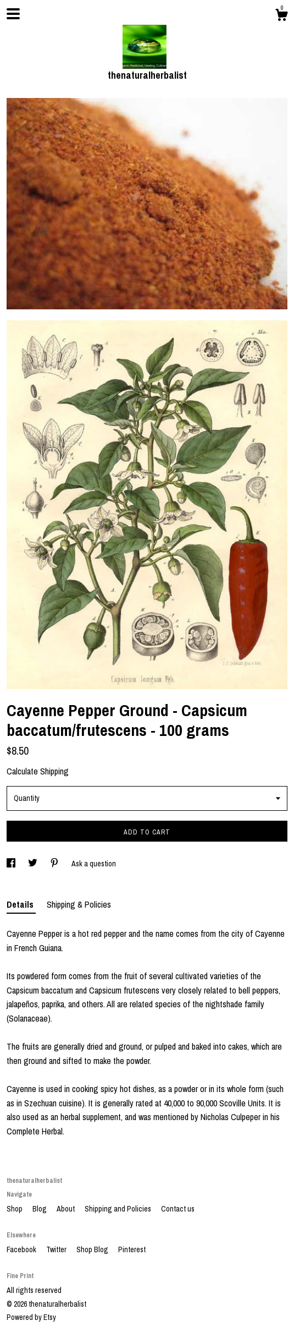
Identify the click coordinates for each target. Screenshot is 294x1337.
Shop (15, 1209)
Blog (40, 1209)
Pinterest (132, 1249)
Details (21, 904)
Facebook (22, 1249)
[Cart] (281, 16)
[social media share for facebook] (12, 864)
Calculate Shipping (38, 771)
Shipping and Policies (119, 1209)
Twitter (57, 1249)
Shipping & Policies (79, 904)
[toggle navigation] (13, 13)
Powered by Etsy (31, 1317)
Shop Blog (93, 1249)
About (66, 1209)
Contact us (178, 1209)
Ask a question (93, 864)
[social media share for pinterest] (55, 864)
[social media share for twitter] (33, 864)
